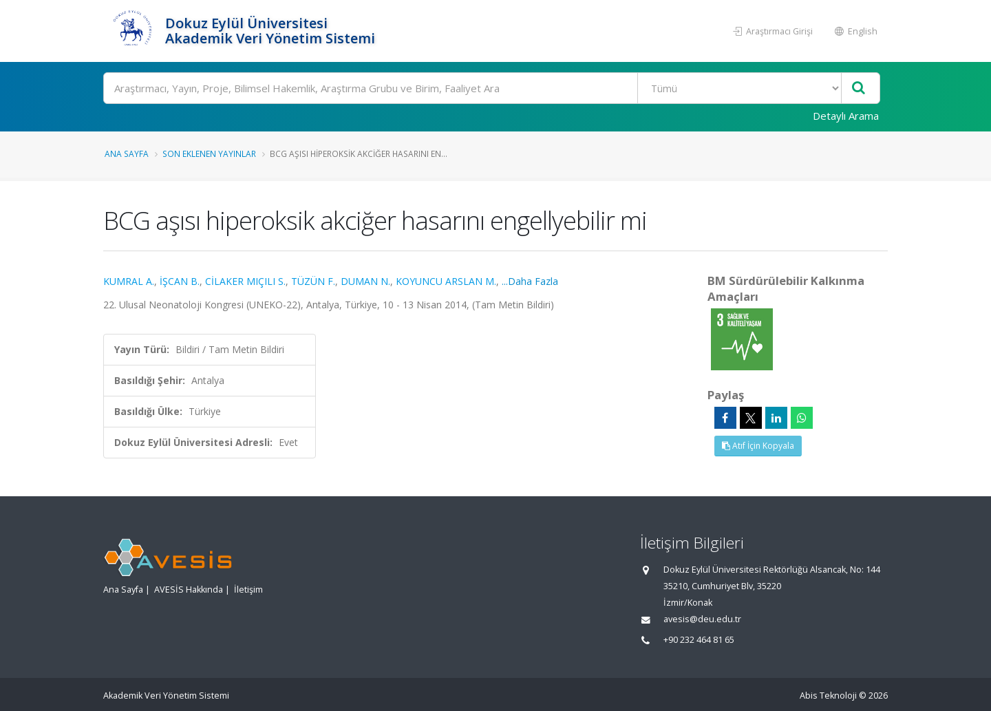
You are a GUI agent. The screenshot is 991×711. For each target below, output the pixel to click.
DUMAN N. (365, 281)
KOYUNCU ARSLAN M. (446, 281)
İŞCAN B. (180, 281)
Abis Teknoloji (828, 695)
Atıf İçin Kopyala (758, 446)
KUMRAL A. (128, 281)
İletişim (248, 589)
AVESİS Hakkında (188, 589)
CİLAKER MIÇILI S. (245, 281)
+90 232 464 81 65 (698, 640)
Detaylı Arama (846, 116)
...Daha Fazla (530, 281)
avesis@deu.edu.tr (702, 619)
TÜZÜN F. (313, 281)
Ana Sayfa (127, 153)
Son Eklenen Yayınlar (209, 153)
